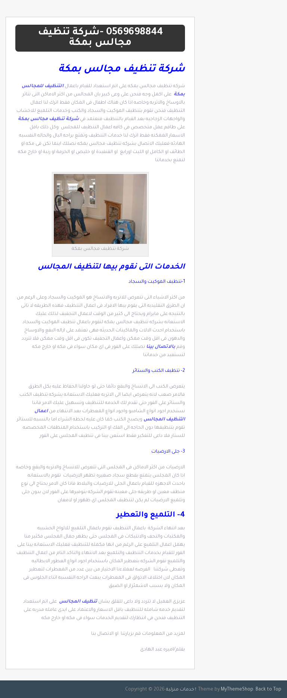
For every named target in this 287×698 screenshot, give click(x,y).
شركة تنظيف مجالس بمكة (49, 119)
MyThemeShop (237, 689)
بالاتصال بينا (161, 347)
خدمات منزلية (180, 689)
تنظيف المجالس (78, 601)
